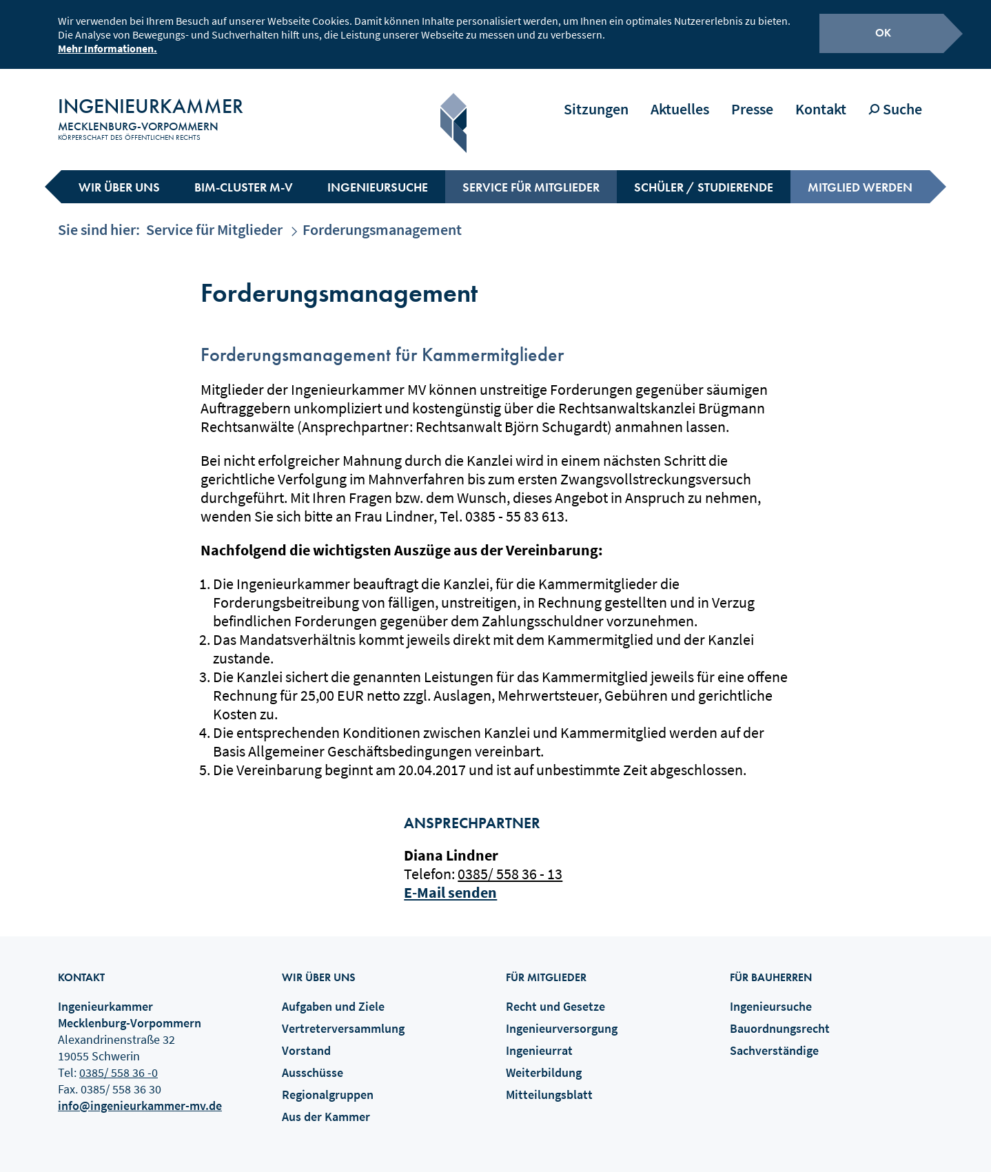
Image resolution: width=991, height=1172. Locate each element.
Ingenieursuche (377, 177)
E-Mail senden (450, 882)
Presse (752, 99)
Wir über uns (119, 177)
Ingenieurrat (539, 1041)
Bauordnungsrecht (780, 1019)
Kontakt (820, 99)
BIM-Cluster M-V (243, 177)
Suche (895, 99)
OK (883, 30)
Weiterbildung (544, 1063)
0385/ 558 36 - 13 (510, 864)
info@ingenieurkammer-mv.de (140, 1096)
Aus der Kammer (326, 1107)
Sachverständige (774, 1041)
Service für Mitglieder (531, 177)
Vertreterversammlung (343, 1019)
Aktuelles (680, 99)
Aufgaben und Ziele (333, 997)
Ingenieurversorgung (561, 1019)
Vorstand (306, 1041)
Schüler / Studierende (703, 177)
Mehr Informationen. (107, 46)
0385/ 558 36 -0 (118, 1063)
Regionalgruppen (328, 1085)
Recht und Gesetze (555, 997)
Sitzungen (596, 99)
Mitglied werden (860, 177)
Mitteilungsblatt (549, 1085)
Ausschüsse (312, 1063)
